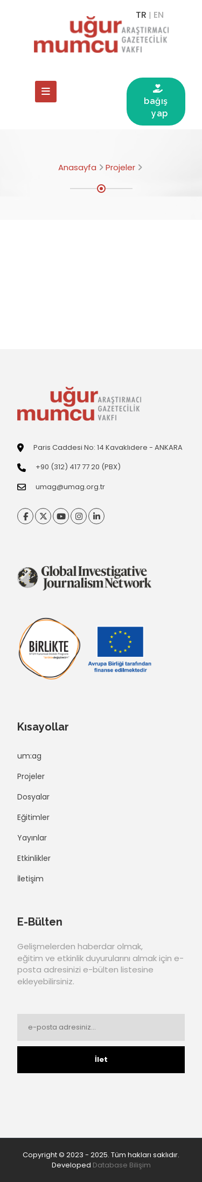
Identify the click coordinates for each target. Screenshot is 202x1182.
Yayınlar (32, 837)
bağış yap (156, 101)
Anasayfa (77, 167)
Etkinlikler (34, 858)
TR (141, 15)
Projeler (120, 167)
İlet (101, 1059)
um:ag (29, 755)
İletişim (30, 878)
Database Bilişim (122, 1165)
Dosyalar (33, 796)
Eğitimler (33, 817)
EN (159, 15)
